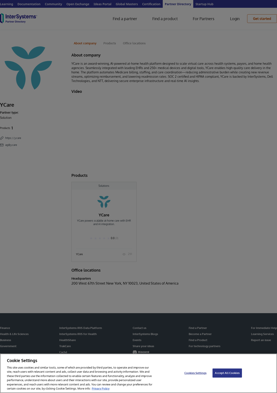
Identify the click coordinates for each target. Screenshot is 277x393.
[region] (138, 373)
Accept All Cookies (227, 373)
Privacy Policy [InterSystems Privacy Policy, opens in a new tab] (101, 388)
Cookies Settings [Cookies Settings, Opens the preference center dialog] (195, 373)
